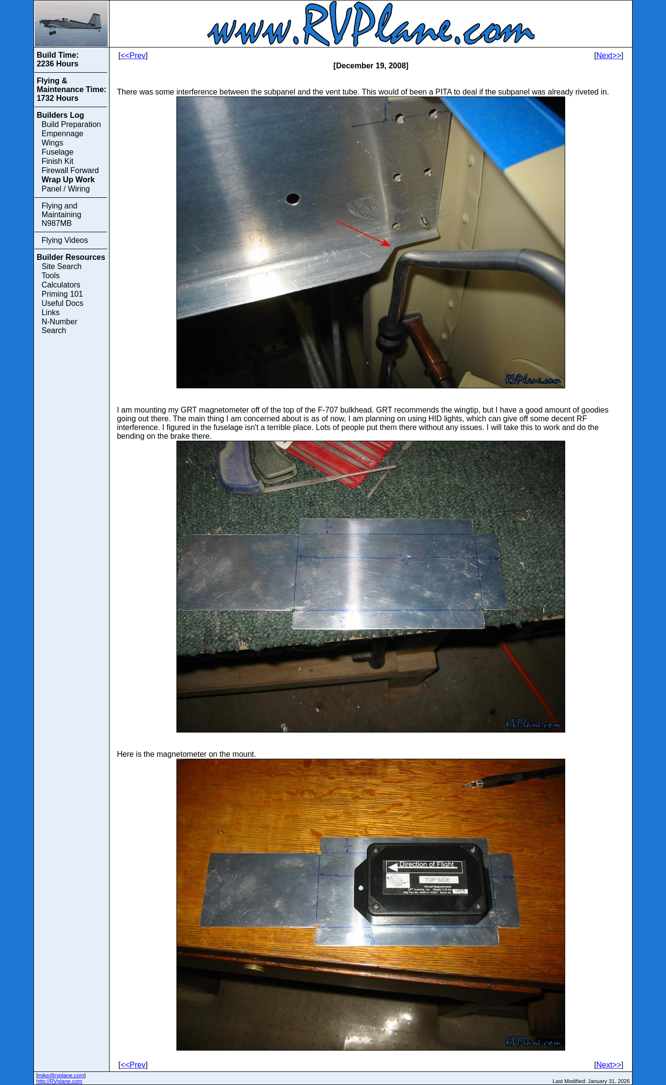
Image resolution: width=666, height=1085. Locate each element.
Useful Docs (62, 303)
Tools (51, 275)
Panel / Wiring (66, 189)
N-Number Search (60, 326)
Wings (52, 143)
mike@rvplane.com (61, 1075)
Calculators (61, 285)
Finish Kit (58, 161)
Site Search (62, 266)
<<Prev (133, 55)
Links (51, 312)
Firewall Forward (70, 170)
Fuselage (58, 152)
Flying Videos (65, 240)
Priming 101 (62, 294)
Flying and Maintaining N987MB (61, 214)
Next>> (608, 55)
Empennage (62, 133)
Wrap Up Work (68, 180)
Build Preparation (71, 124)
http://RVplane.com (59, 1081)
